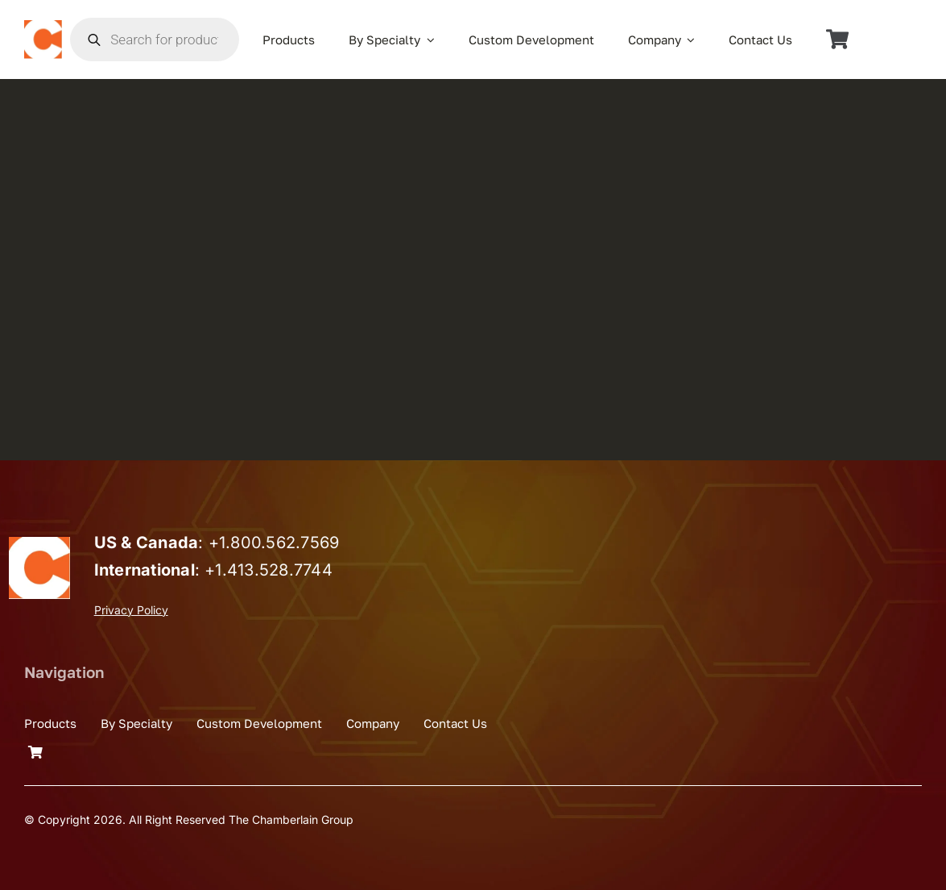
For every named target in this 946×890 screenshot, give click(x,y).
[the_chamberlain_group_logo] (43, 27)
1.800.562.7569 (279, 542)
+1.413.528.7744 (268, 570)
